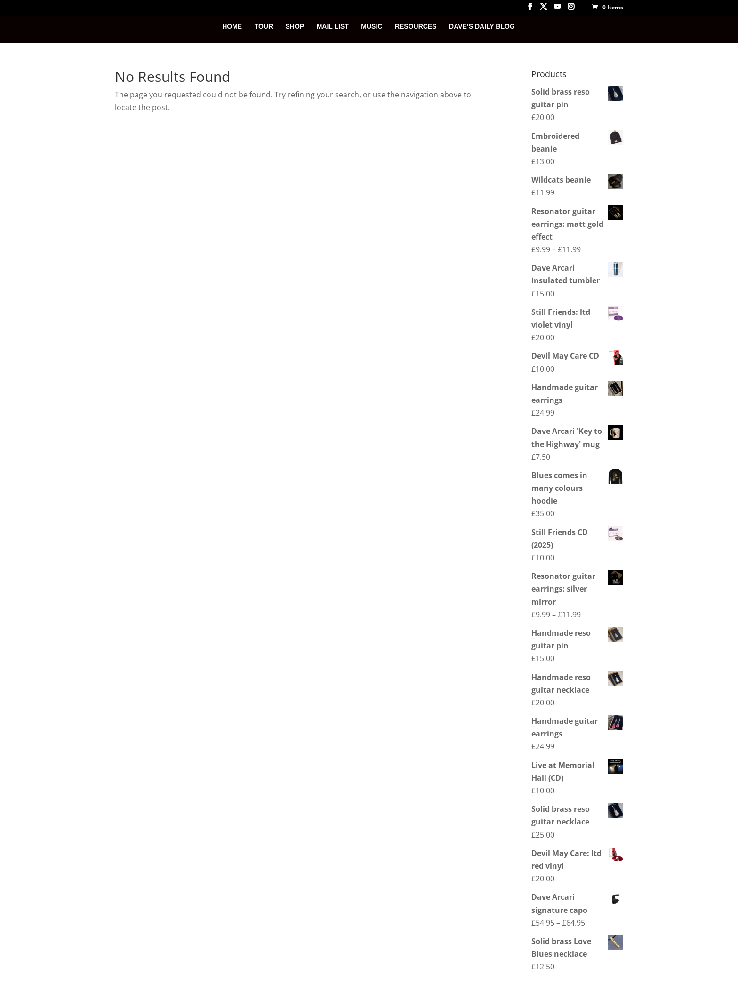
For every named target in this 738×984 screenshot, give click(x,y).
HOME (232, 26)
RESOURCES (416, 26)
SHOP (295, 26)
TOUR (264, 26)
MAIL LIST (333, 26)
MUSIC (371, 26)
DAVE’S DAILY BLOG (482, 26)
